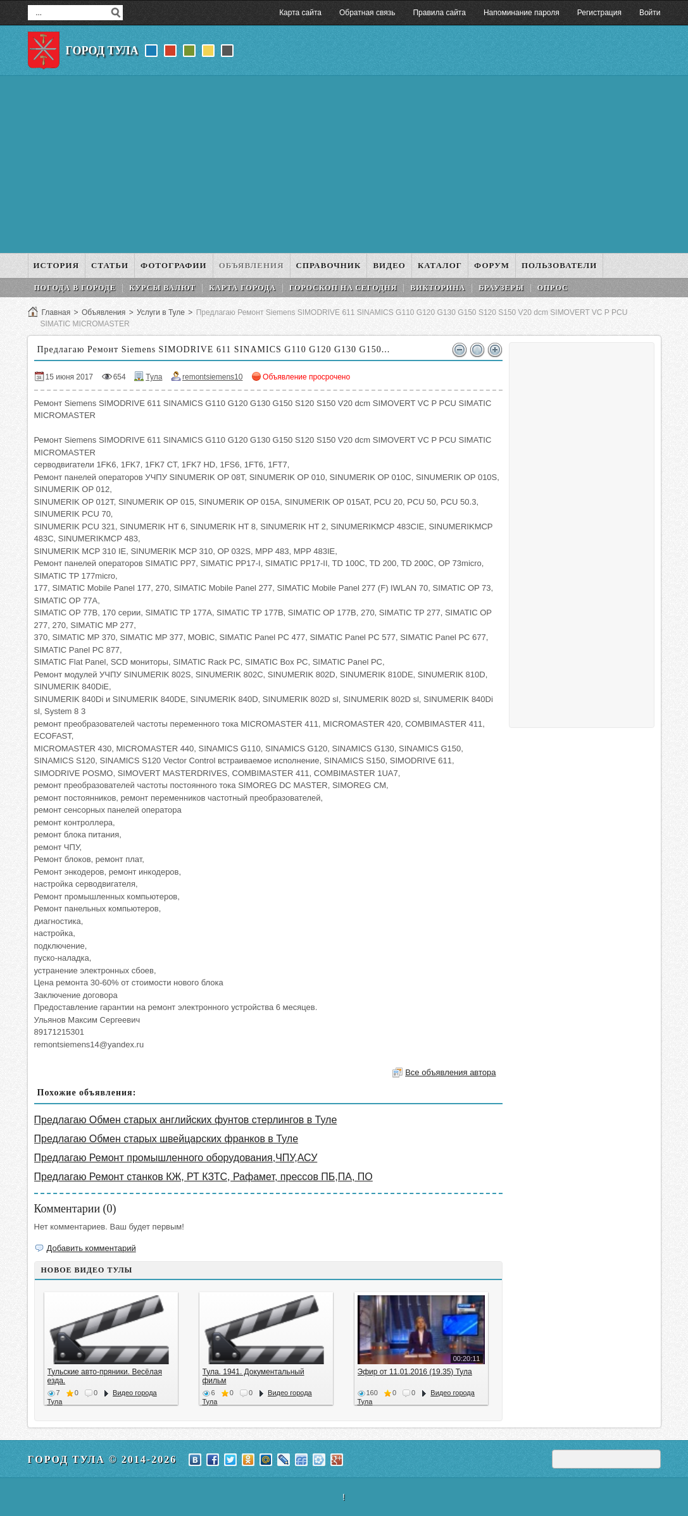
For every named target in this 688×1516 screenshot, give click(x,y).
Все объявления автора (450, 1072)
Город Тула (102, 50)
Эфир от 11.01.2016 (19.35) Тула (415, 1371)
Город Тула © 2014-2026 (102, 1459)
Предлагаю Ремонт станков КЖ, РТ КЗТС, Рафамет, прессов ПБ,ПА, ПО (203, 1176)
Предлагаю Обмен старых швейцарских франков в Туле (166, 1138)
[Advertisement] (344, 164)
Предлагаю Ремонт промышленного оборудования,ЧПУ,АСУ (176, 1157)
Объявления (103, 312)
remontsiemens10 (212, 377)
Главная (56, 312)
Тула (154, 377)
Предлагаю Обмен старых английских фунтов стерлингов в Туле (185, 1119)
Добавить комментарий (91, 1248)
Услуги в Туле (161, 312)
